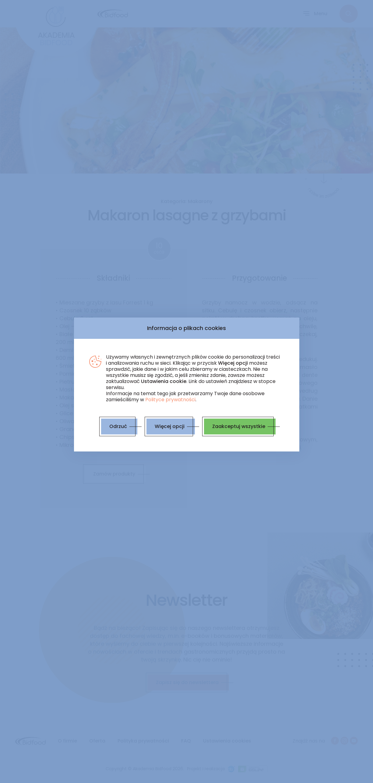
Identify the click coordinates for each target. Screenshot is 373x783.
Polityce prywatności (170, 399)
